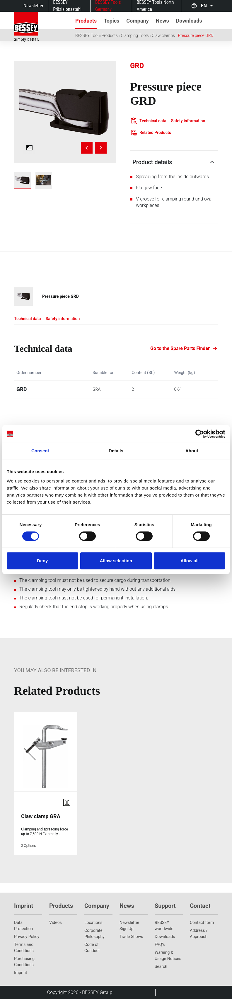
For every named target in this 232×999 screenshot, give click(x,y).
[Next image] (101, 148)
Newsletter (33, 6)
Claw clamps (163, 35)
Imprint (20, 972)
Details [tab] (116, 450)
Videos (55, 922)
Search (161, 966)
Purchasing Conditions (24, 961)
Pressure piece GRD (196, 35)
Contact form (202, 922)
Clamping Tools (135, 35)
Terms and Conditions (24, 947)
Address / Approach (199, 933)
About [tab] (191, 450)
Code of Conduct (92, 947)
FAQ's (160, 944)
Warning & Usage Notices (168, 955)
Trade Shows (131, 936)
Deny (42, 560)
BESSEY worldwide (164, 925)
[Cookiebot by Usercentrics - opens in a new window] (199, 433)
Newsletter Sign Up (129, 925)
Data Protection (23, 925)
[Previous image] (87, 148)
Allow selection (116, 560)
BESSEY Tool (86, 35)
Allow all (189, 560)
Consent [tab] (40, 450)
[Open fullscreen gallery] (29, 148)
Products (110, 35)
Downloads (165, 936)
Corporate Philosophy (94, 933)
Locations (93, 922)
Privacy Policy (26, 936)
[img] (65, 111)
